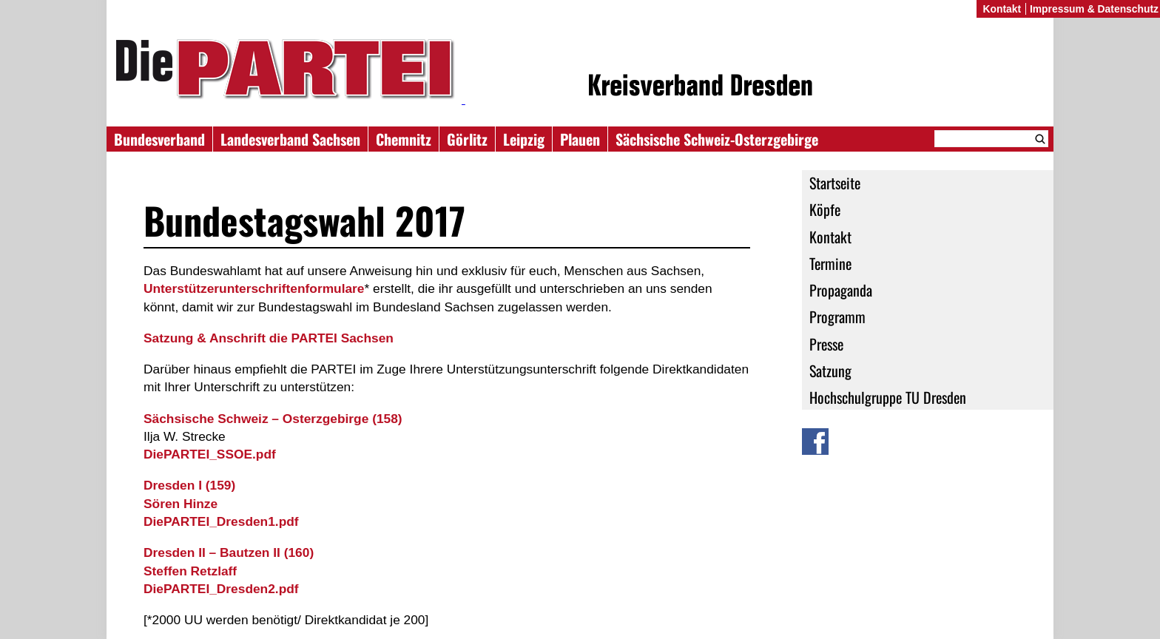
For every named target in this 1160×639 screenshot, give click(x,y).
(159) (189, 485)
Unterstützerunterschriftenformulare (254, 288)
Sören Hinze (181, 503)
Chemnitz (403, 139)
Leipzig (523, 139)
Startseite (834, 183)
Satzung (830, 370)
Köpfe (824, 209)
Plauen (580, 139)
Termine (830, 263)
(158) (273, 418)
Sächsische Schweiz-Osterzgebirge (717, 139)
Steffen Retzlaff (190, 571)
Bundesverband (159, 139)
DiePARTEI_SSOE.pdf (210, 454)
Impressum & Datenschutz (1094, 9)
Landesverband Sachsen (290, 139)
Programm (837, 316)
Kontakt (830, 237)
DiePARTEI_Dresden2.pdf (221, 588)
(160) (229, 552)
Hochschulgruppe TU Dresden (887, 397)
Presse (826, 344)
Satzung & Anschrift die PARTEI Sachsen (269, 338)
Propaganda (840, 290)
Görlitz (467, 139)
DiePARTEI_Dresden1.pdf (221, 521)
